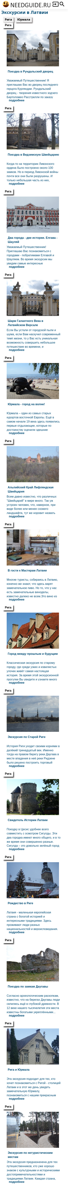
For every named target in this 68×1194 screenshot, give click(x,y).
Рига (8, 19)
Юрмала (23, 19)
